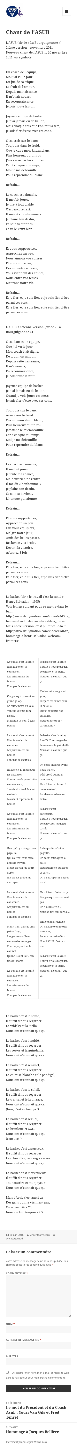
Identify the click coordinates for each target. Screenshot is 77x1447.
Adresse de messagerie (23, 1340)
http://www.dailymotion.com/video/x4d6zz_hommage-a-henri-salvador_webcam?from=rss (37, 636)
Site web (12, 1356)
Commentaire (17, 1273)
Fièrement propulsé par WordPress (26, 1442)
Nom (10, 1324)
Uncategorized (14, 1238)
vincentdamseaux (40, 1235)
